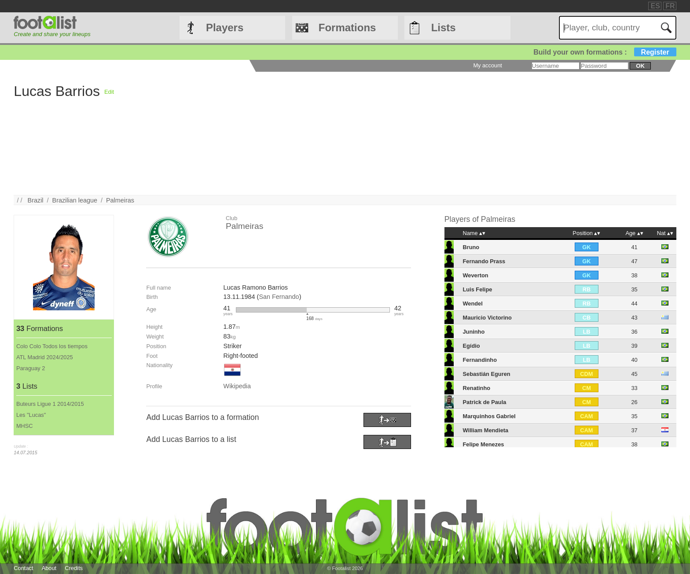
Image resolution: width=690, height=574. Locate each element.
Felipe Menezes (483, 444)
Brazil (36, 200)
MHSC (24, 426)
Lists (443, 27)
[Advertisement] (378, 133)
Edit (109, 91)
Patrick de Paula (484, 402)
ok (640, 66)
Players (224, 27)
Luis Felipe (477, 289)
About (49, 568)
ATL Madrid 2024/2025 (44, 357)
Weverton (475, 275)
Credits (74, 568)
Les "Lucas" (31, 415)
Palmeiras (120, 200)
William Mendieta (485, 430)
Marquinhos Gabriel (488, 416)
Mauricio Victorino (486, 317)
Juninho (473, 331)
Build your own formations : (604, 52)
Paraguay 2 (30, 368)
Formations (347, 27)
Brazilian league (74, 200)
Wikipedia (237, 386)
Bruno (470, 247)
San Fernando (279, 296)
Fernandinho (479, 360)
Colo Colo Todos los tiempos (52, 346)
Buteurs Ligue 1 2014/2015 (50, 404)
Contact (23, 568)
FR (670, 6)
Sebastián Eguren (486, 374)
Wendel (472, 303)
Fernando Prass (483, 261)
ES (655, 6)
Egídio (471, 345)
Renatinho (476, 388)
